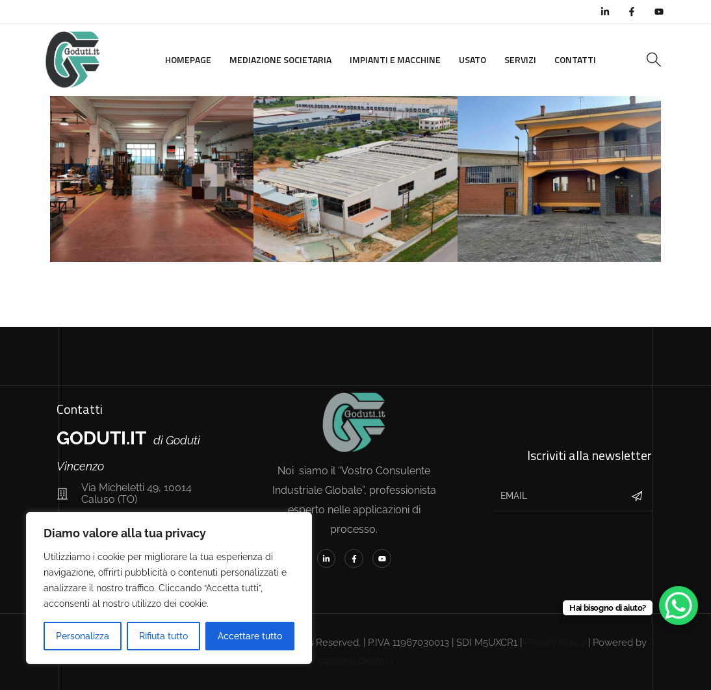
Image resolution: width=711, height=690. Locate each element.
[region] (169, 588)
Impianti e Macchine (395, 59)
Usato (472, 59)
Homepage (188, 59)
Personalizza (82, 636)
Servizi (520, 59)
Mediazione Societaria (280, 59)
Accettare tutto (250, 636)
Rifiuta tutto (163, 636)
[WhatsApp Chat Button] (678, 605)
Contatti (575, 59)
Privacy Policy (555, 642)
